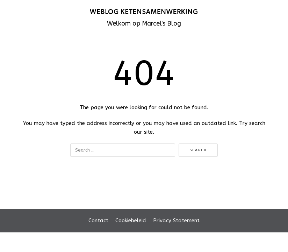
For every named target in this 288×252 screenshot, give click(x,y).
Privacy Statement (176, 220)
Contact (98, 220)
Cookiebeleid (130, 220)
